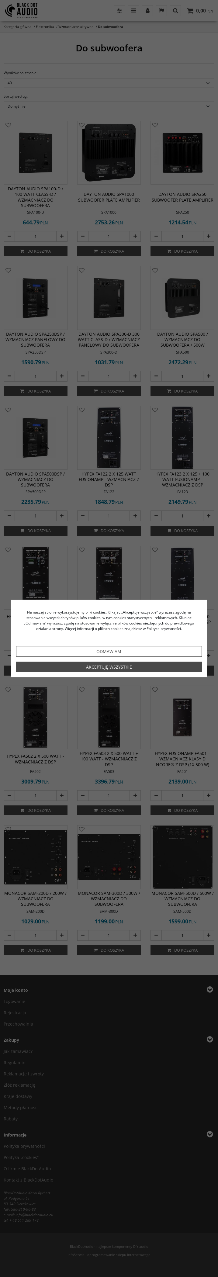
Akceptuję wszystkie (109, 667)
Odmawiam (108, 651)
